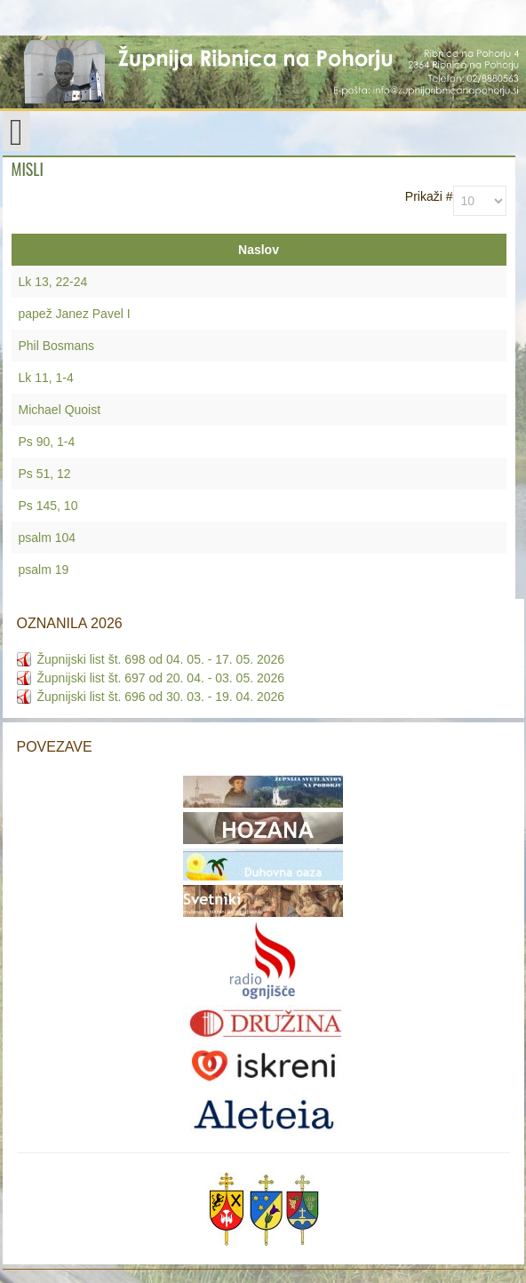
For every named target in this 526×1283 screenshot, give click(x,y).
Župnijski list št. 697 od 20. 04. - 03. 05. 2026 (161, 678)
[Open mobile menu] (16, 131)
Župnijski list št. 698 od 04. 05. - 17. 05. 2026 (161, 659)
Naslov (258, 250)
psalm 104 (47, 537)
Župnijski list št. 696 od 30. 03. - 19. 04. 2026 (161, 696)
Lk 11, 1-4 (46, 378)
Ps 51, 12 (45, 473)
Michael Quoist (60, 409)
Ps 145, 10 (48, 505)
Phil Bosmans (57, 346)
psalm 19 (44, 569)
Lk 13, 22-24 (53, 282)
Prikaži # (429, 196)
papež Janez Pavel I (75, 314)
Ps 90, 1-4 (47, 441)
